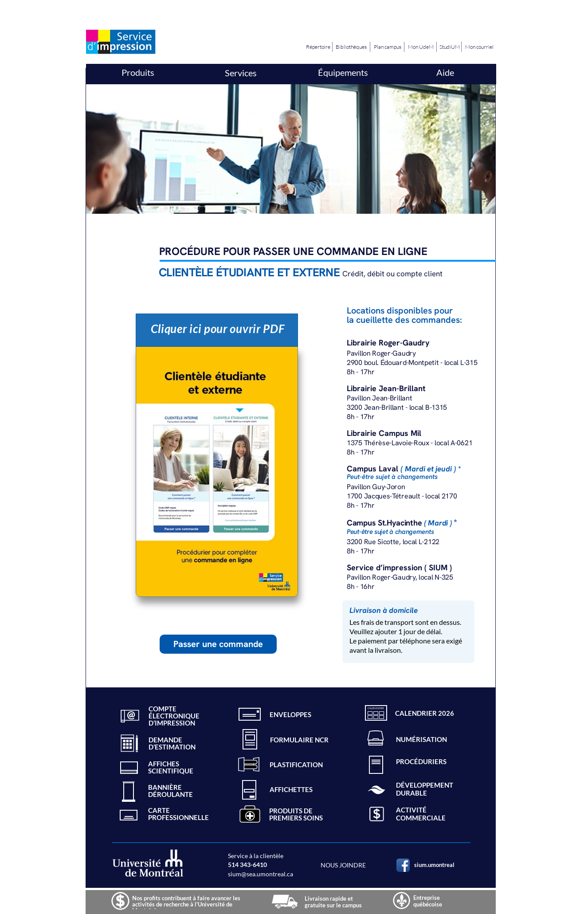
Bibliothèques (351, 46)
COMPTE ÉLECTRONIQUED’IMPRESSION (174, 716)
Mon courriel (479, 46)
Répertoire (318, 46)
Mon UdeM (420, 46)
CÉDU (375, 764)
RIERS (375, 767)
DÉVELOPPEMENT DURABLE (424, 789)
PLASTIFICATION (296, 765)
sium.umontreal (434, 864)
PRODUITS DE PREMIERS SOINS (296, 814)
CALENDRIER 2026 (424, 713)
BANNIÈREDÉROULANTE (170, 790)
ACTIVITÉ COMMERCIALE (421, 814)
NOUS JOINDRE (343, 865)
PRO (376, 761)
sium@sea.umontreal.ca (260, 874)
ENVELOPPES (290, 714)
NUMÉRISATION (421, 739)
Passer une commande (218, 644)
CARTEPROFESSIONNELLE (178, 813)
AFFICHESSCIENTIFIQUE (170, 767)
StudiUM (449, 46)
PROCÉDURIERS (421, 761)
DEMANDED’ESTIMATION (172, 743)
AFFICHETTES (291, 789)
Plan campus (387, 46)
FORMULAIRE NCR (299, 740)
